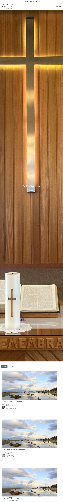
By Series (11, 366)
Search (26, 1)
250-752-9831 (33, 1)
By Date (4, 366)
